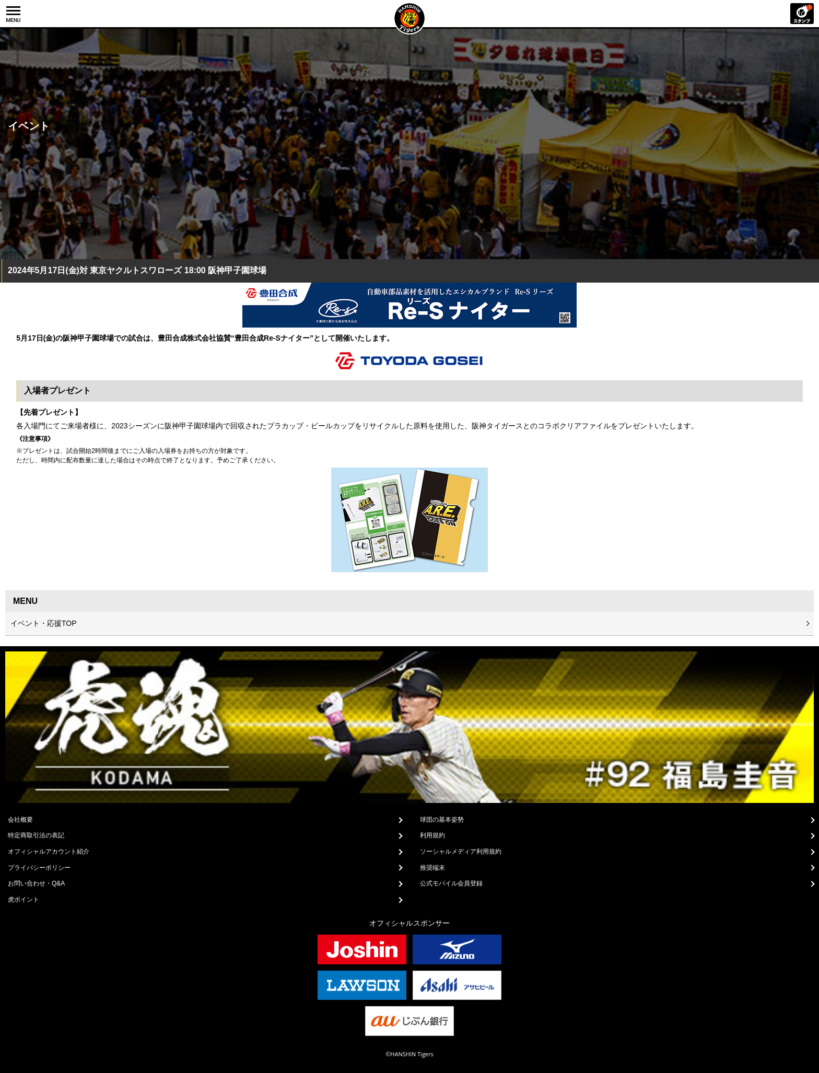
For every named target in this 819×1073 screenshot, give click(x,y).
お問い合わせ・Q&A (36, 883)
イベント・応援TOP (43, 623)
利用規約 (432, 835)
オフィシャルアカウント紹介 (48, 851)
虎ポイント (23, 899)
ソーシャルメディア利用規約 (460, 851)
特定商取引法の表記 (36, 835)
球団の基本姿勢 (442, 819)
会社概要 (20, 819)
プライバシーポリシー (39, 867)
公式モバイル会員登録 (451, 883)
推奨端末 (432, 867)
